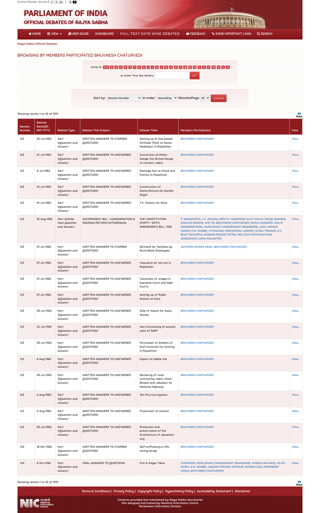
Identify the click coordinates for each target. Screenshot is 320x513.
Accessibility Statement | (215, 491)
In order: (149, 98)
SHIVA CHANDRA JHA (264, 222)
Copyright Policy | (150, 491)
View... (296, 138)
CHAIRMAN (187, 463)
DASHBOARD (104, 34)
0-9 (106, 67)
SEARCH (264, 34)
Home (35, 33)
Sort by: (100, 98)
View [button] (54, 34)
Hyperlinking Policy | (180, 491)
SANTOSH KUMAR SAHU (196, 246)
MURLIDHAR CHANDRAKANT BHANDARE (231, 226)
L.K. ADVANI (209, 219)
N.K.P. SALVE (254, 219)
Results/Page (188, 98)
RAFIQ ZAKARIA (274, 219)
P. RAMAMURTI (190, 219)
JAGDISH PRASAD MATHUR (225, 466)
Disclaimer (242, 491)
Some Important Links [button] (231, 34)
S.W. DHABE (199, 230)
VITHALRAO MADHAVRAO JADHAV (230, 230)
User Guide (78, 34)
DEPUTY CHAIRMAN (231, 219)
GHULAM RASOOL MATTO (197, 222)
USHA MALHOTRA (210, 238)
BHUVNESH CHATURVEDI (197, 138)
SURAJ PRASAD (265, 230)
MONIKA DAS (253, 466)
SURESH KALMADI (263, 463)
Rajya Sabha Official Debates (38, 44)
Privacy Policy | (125, 491)
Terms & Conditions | (97, 491)
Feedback (195, 34)
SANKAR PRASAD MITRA (220, 234)
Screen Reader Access (32, 2)
